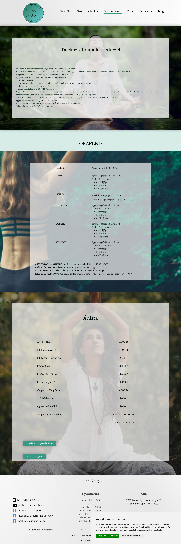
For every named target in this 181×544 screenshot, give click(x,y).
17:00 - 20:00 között (101, 179)
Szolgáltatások (87, 11)
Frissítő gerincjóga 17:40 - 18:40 (107, 195)
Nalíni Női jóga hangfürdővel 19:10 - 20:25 (112, 199)
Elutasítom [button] (114, 536)
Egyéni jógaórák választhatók (106, 175)
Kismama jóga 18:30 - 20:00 (105, 168)
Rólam (131, 11)
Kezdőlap (66, 11)
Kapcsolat (146, 11)
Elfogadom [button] (102, 536)
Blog (161, 11)
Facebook (22, 510)
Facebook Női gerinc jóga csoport (35, 515)
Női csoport (34, 510)
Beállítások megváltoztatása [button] (132, 536)
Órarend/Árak (113, 11)
